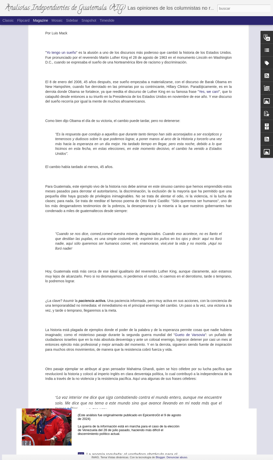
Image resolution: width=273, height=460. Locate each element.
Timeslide (107, 20)
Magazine (40, 20)
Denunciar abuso (177, 457)
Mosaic (56, 20)
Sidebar (72, 20)
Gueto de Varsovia (190, 244)
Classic (8, 20)
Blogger (160, 457)
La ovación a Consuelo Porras (57, 352)
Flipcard (23, 20)
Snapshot (89, 20)
